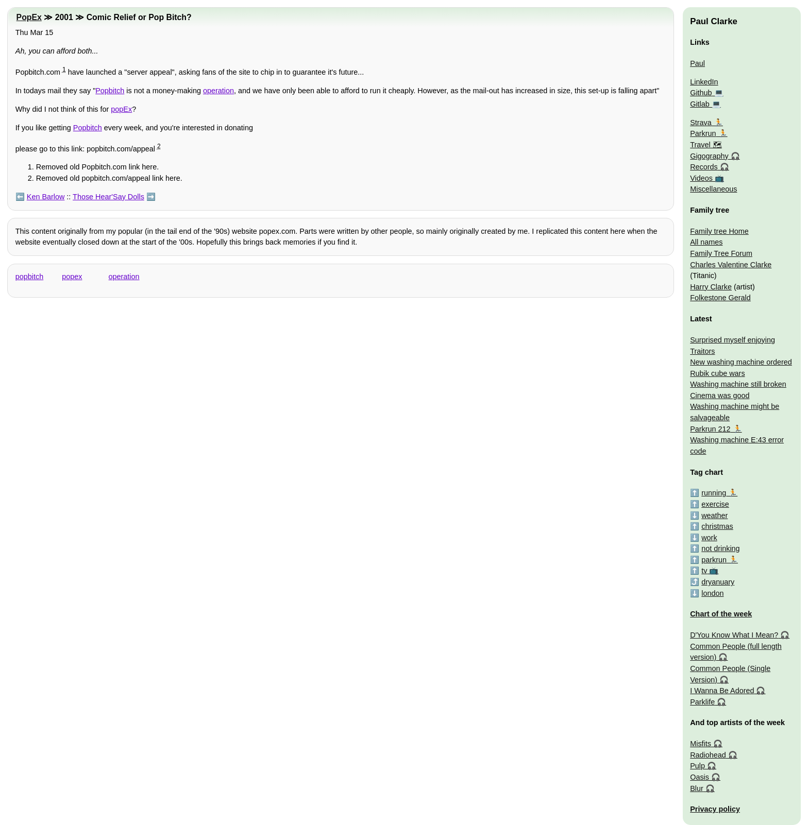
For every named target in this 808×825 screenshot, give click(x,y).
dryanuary (717, 582)
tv (704, 570)
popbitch (29, 276)
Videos (701, 178)
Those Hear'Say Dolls (108, 197)
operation (218, 91)
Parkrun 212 (710, 429)
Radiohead (708, 755)
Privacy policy (715, 809)
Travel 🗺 (705, 145)
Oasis (699, 777)
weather (714, 515)
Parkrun (703, 133)
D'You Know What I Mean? (734, 635)
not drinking (720, 548)
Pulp (697, 766)
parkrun (714, 560)
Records (704, 167)
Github (701, 93)
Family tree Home (719, 231)
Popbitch (109, 91)
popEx (121, 109)
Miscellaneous (713, 189)
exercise (715, 504)
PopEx (29, 17)
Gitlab (700, 104)
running (713, 493)
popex (72, 276)
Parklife (702, 702)
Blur (696, 788)
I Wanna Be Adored (722, 690)
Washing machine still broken (738, 384)
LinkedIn (704, 82)
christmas (717, 526)
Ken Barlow (46, 197)
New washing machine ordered (741, 362)
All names (706, 242)
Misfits (700, 744)
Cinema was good (719, 395)
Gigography (709, 156)
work (709, 538)
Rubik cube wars (717, 373)
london (712, 593)
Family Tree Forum (721, 253)
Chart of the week (721, 614)
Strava (701, 122)
